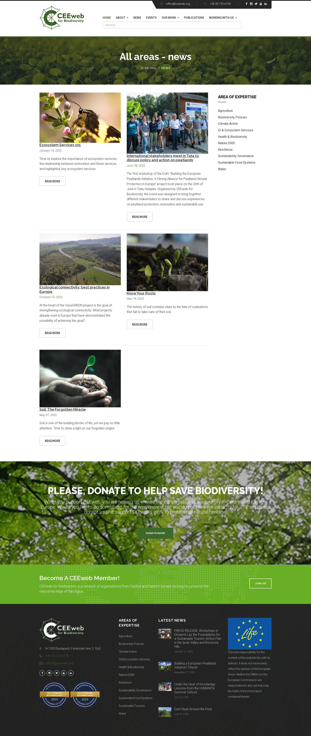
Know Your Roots (141, 293)
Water (222, 169)
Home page (149, 68)
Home (107, 17)
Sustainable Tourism (132, 705)
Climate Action (228, 124)
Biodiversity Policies (232, 117)
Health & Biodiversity (232, 137)
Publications (194, 17)
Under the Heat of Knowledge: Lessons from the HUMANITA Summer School (195, 688)
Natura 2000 (226, 143)
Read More (52, 181)
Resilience (225, 150)
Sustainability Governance (236, 156)
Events (151, 17)
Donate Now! (155, 533)
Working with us (221, 17)
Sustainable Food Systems (236, 162)
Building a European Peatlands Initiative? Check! (195, 665)
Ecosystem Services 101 (60, 145)
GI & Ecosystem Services (235, 130)
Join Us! (260, 583)
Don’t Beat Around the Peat (193, 709)
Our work (169, 17)
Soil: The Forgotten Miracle (62, 409)
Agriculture (225, 111)
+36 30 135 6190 (220, 3)
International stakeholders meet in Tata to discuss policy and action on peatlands (163, 158)
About (120, 17)
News (137, 17)
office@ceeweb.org (178, 3)
